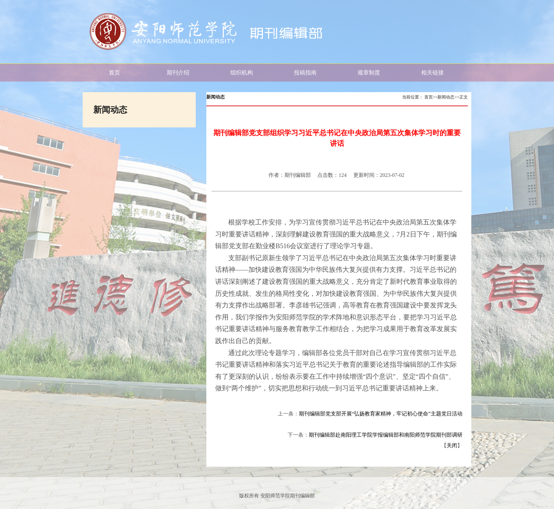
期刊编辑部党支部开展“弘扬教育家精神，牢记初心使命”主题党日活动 (380, 414)
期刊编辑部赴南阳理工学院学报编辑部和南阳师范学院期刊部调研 (385, 435)
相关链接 (432, 73)
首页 (114, 73)
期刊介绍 (178, 73)
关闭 (452, 445)
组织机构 (241, 73)
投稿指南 (305, 73)
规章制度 (369, 73)
